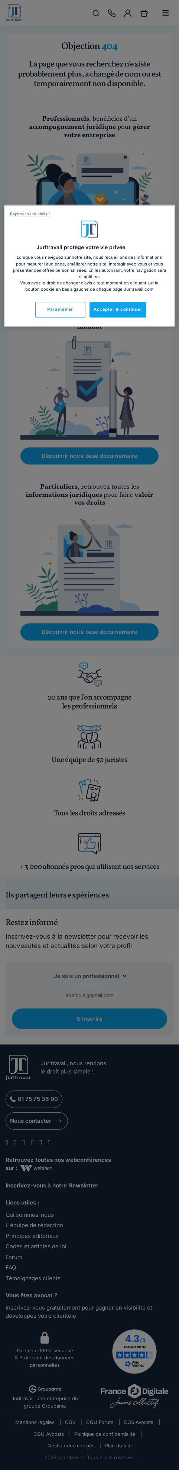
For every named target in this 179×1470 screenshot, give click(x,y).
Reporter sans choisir (30, 214)
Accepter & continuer (118, 309)
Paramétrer (60, 309)
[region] (89, 266)
